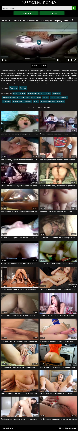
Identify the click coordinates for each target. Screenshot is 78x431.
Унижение (60, 102)
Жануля (22, 93)
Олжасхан (27, 102)
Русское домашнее (48, 102)
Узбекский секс (7, 428)
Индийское (6, 102)
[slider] (28, 60)
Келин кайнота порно (10, 98)
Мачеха (45, 98)
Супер (15, 93)
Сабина (47, 93)
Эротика (23, 88)
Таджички (13, 88)
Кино (39, 98)
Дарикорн (56, 93)
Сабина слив (24, 98)
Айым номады (62, 98)
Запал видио (17, 102)
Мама (53, 98)
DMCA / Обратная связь (67, 428)
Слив (33, 98)
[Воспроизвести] (3, 60)
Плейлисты (26, 13)
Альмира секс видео (35, 93)
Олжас (36, 102)
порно (39, 3)
